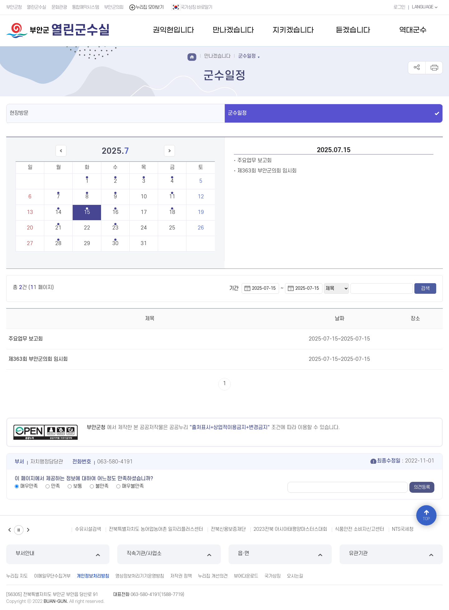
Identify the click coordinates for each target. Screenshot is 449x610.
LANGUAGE (425, 7)
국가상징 (272, 576)
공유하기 (416, 67)
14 (58, 212)
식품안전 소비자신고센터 (359, 529)
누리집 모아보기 (146, 7)
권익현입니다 (173, 30)
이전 (9, 530)
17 (144, 212)
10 (144, 197)
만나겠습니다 (233, 30)
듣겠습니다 (353, 30)
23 (115, 228)
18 (172, 212)
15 (87, 212)
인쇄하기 (433, 67)
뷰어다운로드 (246, 576)
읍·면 (280, 554)
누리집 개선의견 (213, 576)
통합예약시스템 (85, 7)
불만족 (102, 486)
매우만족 (29, 486)
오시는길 (295, 576)
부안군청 (14, 7)
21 (58, 228)
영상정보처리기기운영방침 (139, 576)
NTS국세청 (402, 529)
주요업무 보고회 (254, 160)
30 (115, 243)
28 (58, 243)
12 (201, 197)
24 (144, 228)
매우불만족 (133, 486)
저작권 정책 (181, 576)
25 (172, 228)
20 (30, 228)
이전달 (61, 156)
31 (144, 243)
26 (201, 228)
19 (201, 212)
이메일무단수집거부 (52, 576)
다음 (28, 530)
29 (87, 243)
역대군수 (413, 30)
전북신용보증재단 (228, 529)
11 (172, 197)
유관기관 (391, 554)
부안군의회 (113, 7)
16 (115, 212)
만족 (55, 486)
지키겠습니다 (293, 30)
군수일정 (237, 113)
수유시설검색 (88, 529)
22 (87, 228)
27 (30, 243)
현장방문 (19, 113)
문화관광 (59, 7)
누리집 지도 (17, 576)
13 (30, 212)
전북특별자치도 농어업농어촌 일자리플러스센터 (156, 529)
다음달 (170, 156)
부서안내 (58, 554)
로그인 (399, 7)
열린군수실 (36, 7)
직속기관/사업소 (169, 554)
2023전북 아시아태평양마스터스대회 (290, 529)
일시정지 (18, 530)
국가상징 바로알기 (191, 7)
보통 (77, 486)
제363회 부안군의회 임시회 (267, 171)
